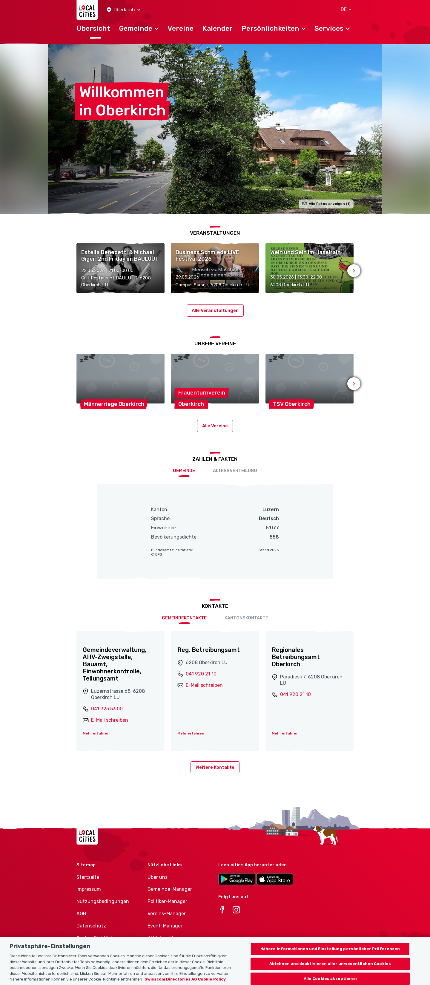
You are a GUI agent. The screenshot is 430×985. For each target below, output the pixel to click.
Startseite (87, 877)
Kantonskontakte (246, 618)
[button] (123, 10)
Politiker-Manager (167, 901)
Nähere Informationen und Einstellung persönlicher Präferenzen (330, 956)
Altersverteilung (235, 470)
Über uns (158, 877)
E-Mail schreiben (109, 720)
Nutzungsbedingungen (102, 901)
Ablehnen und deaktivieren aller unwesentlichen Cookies (330, 971)
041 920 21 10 (201, 674)
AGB (81, 913)
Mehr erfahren (96, 733)
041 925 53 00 (107, 709)
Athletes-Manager (168, 938)
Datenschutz (91, 926)
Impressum (88, 889)
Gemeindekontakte (184, 618)
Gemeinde (184, 470)
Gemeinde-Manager (170, 889)
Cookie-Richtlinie (95, 938)
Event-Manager (165, 926)
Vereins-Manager (167, 913)
